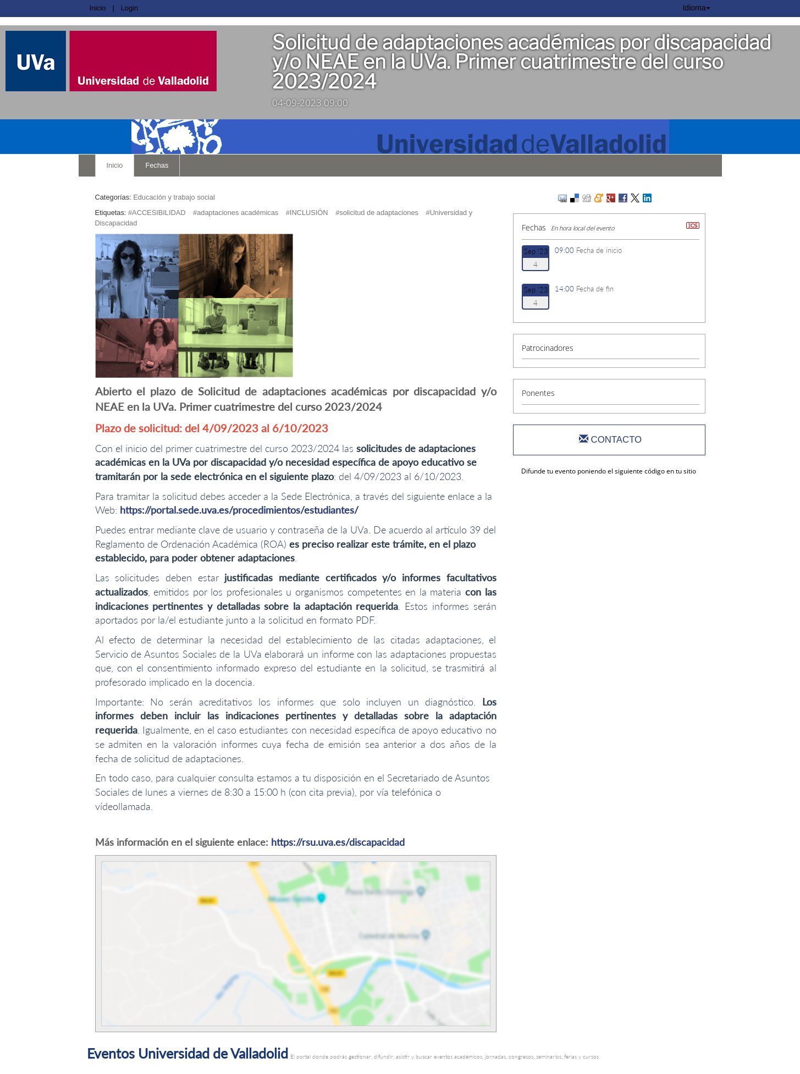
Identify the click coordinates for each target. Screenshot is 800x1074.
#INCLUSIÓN (307, 212)
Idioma (696, 7)
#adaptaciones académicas (235, 212)
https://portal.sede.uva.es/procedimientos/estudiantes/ (239, 510)
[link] (128, 61)
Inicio (98, 8)
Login (129, 8)
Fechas (156, 165)
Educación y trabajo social (174, 197)
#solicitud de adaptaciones (376, 212)
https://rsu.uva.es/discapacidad (338, 842)
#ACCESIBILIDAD (157, 212)
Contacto (610, 439)
